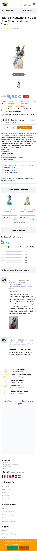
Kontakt (4, 531)
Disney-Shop (6, 489)
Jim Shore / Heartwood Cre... (11, 11)
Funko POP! (5, 496)
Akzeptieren (12, 548)
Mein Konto (5, 486)
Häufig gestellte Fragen (9, 534)
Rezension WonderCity (9, 521)
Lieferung (5, 508)
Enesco (12, 170)
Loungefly (5, 492)
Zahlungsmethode (8, 512)
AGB (3, 537)
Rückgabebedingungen (9, 515)
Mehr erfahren (7, 117)
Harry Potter (6, 499)
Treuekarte (5, 518)
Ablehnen (24, 548)
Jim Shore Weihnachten (25, 165)
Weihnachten (13, 165)
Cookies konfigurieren (18, 472)
